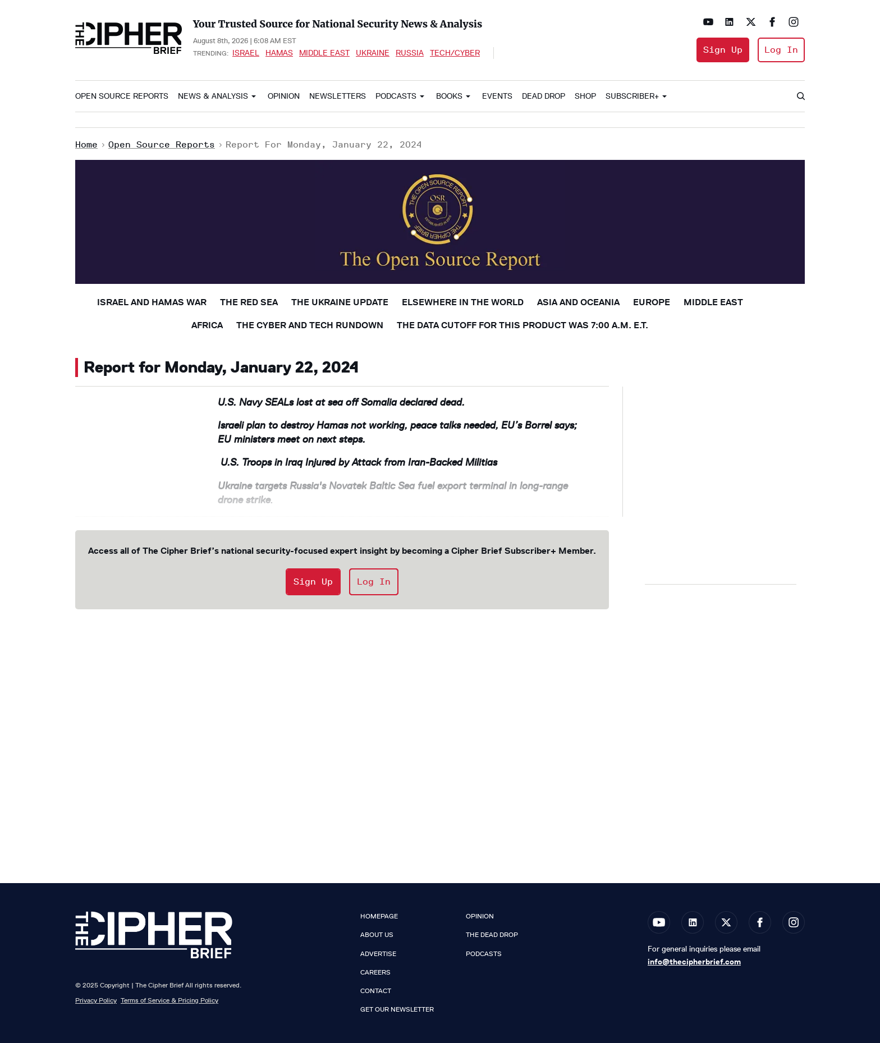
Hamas (279, 53)
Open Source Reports (121, 96)
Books (449, 96)
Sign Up (722, 49)
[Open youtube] (708, 21)
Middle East (324, 53)
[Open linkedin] (729, 21)
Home (86, 144)
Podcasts (395, 96)
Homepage (379, 916)
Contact (375, 991)
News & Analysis (213, 96)
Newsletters (337, 96)
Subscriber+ (632, 96)
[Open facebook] (772, 21)
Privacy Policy (96, 1000)
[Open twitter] (750, 21)
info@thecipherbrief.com (694, 962)
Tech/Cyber (455, 53)
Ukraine (372, 53)
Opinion (284, 96)
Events (497, 96)
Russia (410, 53)
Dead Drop (543, 96)
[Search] (800, 96)
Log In (781, 49)
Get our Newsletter (397, 1009)
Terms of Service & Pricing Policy (169, 1000)
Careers (375, 972)
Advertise (378, 954)
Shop (585, 96)
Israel (245, 53)
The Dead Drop (492, 935)
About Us (376, 935)
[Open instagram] (793, 21)
